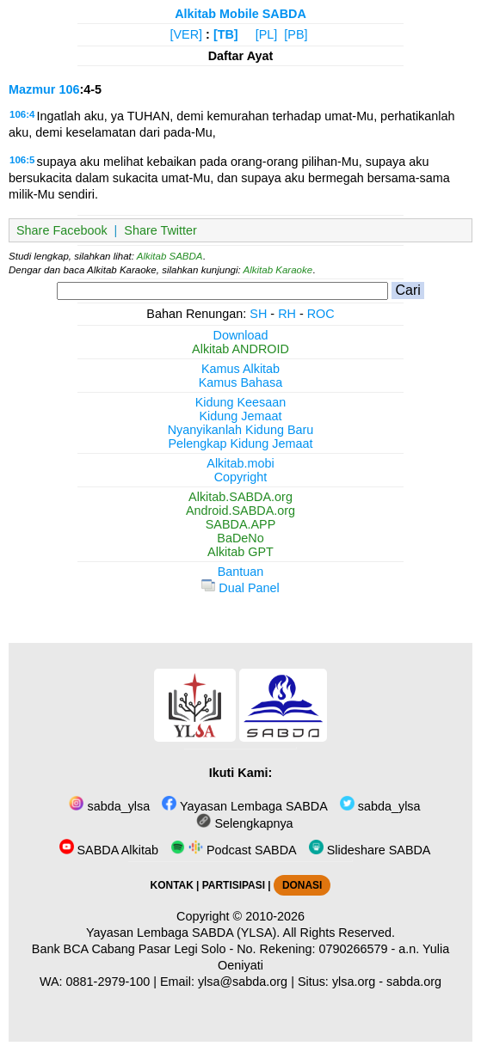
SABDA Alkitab (108, 850)
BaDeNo (240, 538)
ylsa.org (353, 981)
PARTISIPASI (233, 885)
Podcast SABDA (233, 850)
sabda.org (413, 981)
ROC (321, 314)
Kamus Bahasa (241, 382)
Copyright (241, 477)
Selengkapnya (244, 823)
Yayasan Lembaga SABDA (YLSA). (183, 932)
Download (240, 335)
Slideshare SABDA (370, 850)
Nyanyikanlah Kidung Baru (241, 430)
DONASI (302, 885)
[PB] (295, 34)
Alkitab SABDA (170, 256)
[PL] (267, 34)
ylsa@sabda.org (242, 981)
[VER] (186, 34)
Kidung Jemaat (241, 416)
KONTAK (172, 885)
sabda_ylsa (109, 806)
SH (258, 314)
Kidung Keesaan (241, 402)
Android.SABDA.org (240, 510)
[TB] (225, 34)
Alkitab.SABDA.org (240, 497)
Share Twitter (160, 230)
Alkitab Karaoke (278, 270)
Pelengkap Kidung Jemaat (240, 443)
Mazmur (32, 89)
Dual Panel (240, 588)
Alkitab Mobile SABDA (240, 14)
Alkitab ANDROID (240, 349)
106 (69, 89)
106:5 (21, 160)
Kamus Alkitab (240, 369)
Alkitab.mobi (240, 463)
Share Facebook (62, 230)
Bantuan (241, 571)
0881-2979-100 (108, 981)
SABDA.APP (241, 524)
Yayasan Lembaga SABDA (244, 806)
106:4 (21, 114)
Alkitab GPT (240, 552)
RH (287, 314)
